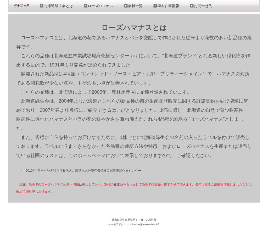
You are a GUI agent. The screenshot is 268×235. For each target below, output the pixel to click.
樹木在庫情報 (166, 6)
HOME (21, 6)
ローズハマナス (98, 6)
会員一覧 (133, 6)
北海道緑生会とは (56, 6)
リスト (51, 155)
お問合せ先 (201, 6)
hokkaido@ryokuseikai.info (145, 224)
